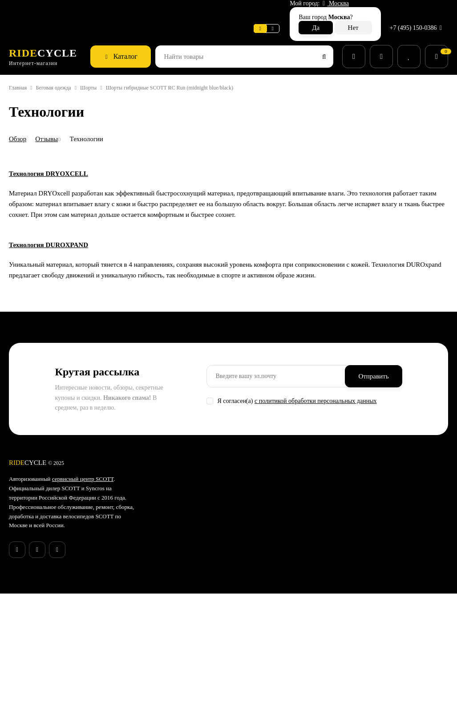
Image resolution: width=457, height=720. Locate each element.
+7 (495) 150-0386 (414, 11)
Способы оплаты (186, 624)
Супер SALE (255, 579)
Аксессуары (256, 602)
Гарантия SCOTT (335, 579)
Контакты (176, 659)
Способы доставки (189, 613)
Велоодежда (257, 625)
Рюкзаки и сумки (263, 659)
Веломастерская (34, 11)
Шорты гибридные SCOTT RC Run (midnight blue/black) (196, 68)
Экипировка (256, 637)
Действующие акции (191, 693)
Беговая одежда (63, 68)
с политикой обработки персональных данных (330, 501)
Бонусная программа (192, 682)
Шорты (106, 68)
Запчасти (252, 614)
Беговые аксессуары (268, 694)
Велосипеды (257, 590)
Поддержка (172, 11)
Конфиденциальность (194, 670)
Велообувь (254, 648)
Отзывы (51, 119)
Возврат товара (184, 636)
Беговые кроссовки (266, 671)
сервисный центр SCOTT (94, 579)
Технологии (95, 119)
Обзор (19, 119)
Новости (131, 11)
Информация (89, 11)
